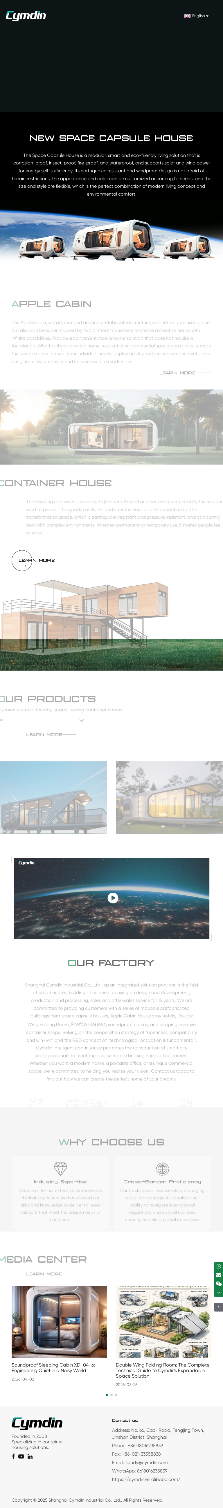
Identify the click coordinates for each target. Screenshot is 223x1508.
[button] (107, 1395)
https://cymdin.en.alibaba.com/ (146, 1479)
